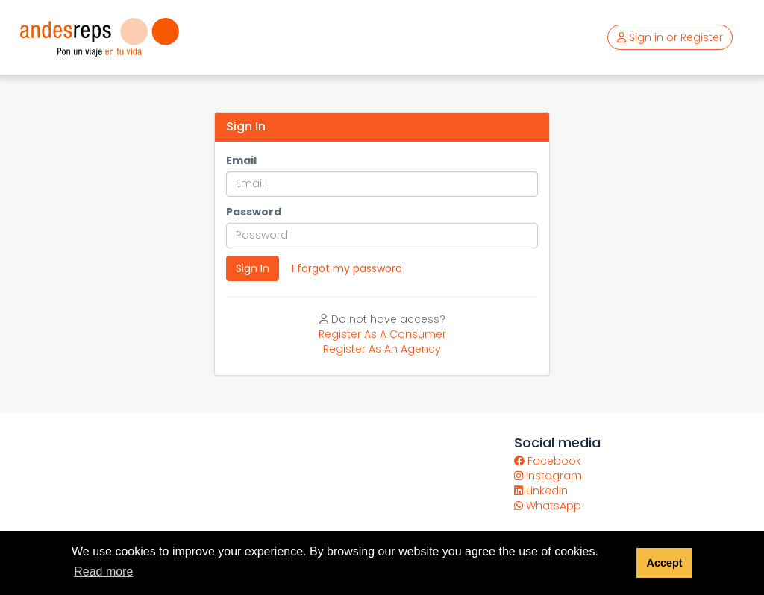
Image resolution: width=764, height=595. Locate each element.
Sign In (252, 268)
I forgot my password (347, 268)
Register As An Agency (382, 348)
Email (241, 160)
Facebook (547, 460)
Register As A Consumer (382, 334)
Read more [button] (103, 571)
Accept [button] (664, 563)
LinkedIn (541, 490)
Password (253, 211)
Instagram (548, 475)
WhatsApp (547, 505)
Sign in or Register (670, 37)
